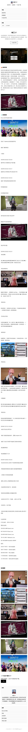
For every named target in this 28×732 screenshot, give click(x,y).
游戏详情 (9, 4)
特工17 (14, 2)
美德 (3, 713)
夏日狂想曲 (4, 718)
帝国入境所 (4, 720)
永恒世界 (4, 715)
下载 (3, 681)
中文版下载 (19, 4)
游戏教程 (13, 4)
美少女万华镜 (4, 710)
